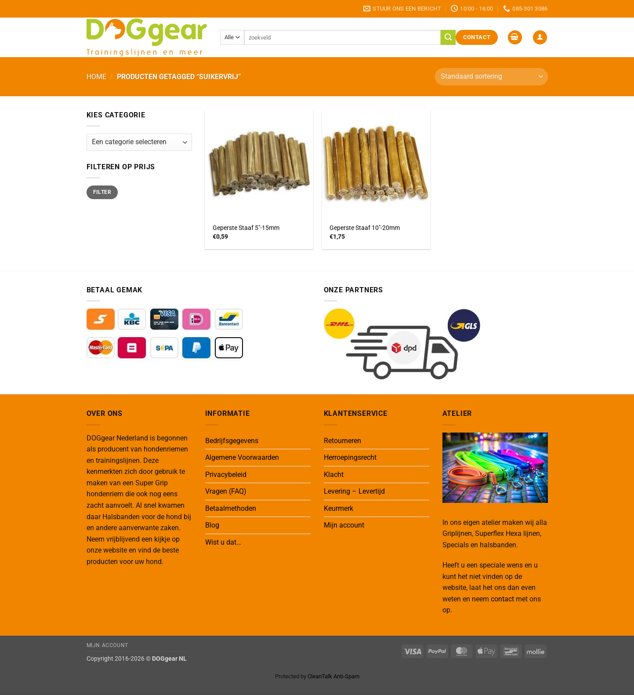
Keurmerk (338, 508)
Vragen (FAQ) (225, 491)
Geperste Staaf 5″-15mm (246, 228)
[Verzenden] (448, 37)
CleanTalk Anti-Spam (333, 676)
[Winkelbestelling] (491, 76)
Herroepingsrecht (350, 457)
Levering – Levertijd (354, 491)
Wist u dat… (223, 542)
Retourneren (342, 441)
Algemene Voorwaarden (242, 457)
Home (96, 77)
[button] (515, 37)
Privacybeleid (225, 474)
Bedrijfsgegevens (231, 441)
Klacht (334, 474)
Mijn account (344, 525)
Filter (102, 192)
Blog (212, 525)
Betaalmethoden (230, 508)
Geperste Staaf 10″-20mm (365, 228)
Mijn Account (107, 645)
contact (502, 599)
